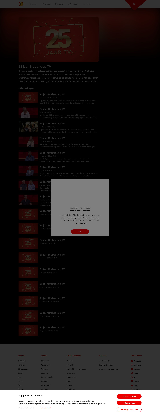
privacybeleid (46, 408)
